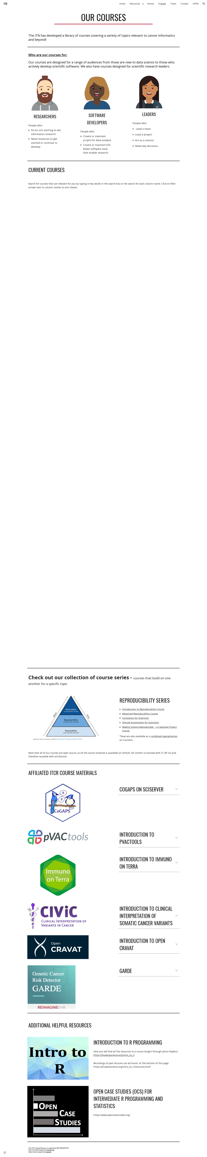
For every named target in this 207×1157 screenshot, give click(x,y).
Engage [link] (162, 3)
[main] (103, 18)
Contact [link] (184, 3)
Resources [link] (135, 3)
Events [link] (150, 3)
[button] (204, 4)
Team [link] (173, 3)
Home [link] (122, 3)
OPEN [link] (196, 3)
